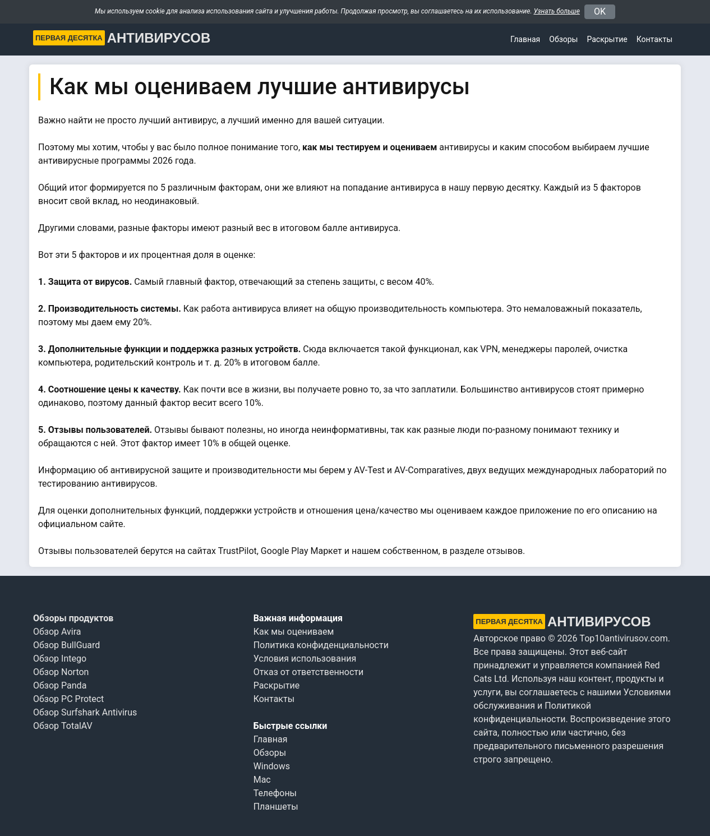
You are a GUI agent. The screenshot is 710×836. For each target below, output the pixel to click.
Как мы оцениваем (293, 631)
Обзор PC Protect (68, 699)
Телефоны (275, 793)
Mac (262, 779)
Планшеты (275, 806)
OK (600, 11)
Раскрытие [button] (607, 39)
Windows (271, 766)
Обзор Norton (61, 672)
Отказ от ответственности (308, 672)
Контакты (654, 39)
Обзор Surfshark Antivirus (85, 712)
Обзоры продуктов (73, 618)
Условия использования (305, 658)
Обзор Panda (59, 685)
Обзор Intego (59, 658)
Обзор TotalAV (63, 725)
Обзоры (563, 39)
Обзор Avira (57, 631)
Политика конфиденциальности (321, 645)
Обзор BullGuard (66, 645)
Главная (525, 39)
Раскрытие (276, 685)
